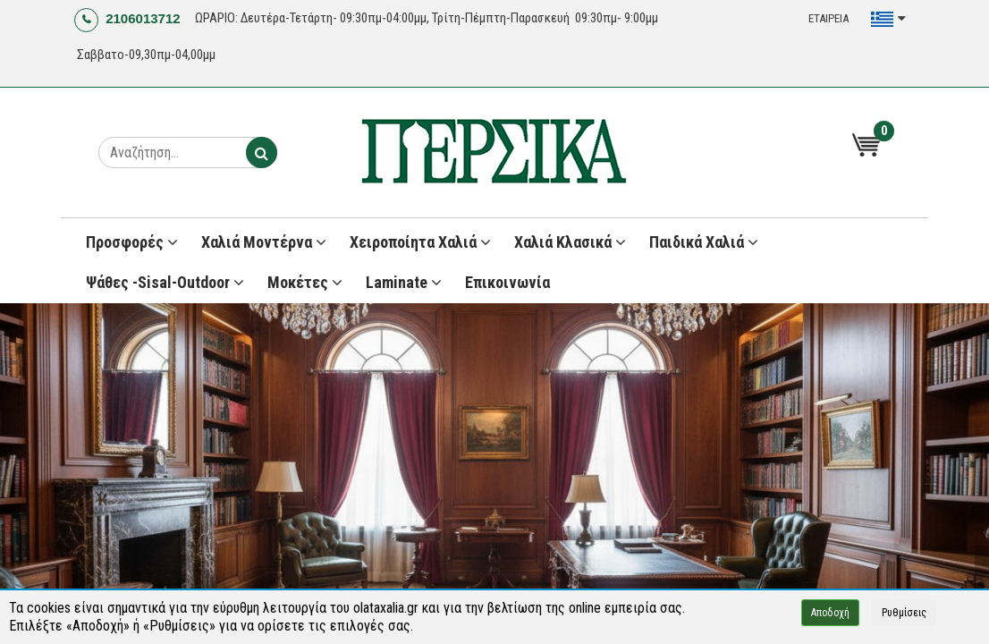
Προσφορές (132, 242)
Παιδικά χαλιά (703, 242)
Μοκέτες (304, 282)
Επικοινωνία (507, 282)
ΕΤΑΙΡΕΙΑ (828, 18)
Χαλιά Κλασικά (570, 242)
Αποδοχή (830, 612)
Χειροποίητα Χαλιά (420, 242)
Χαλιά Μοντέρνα (263, 242)
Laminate (404, 282)
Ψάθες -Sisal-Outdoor (165, 282)
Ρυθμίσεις (904, 612)
